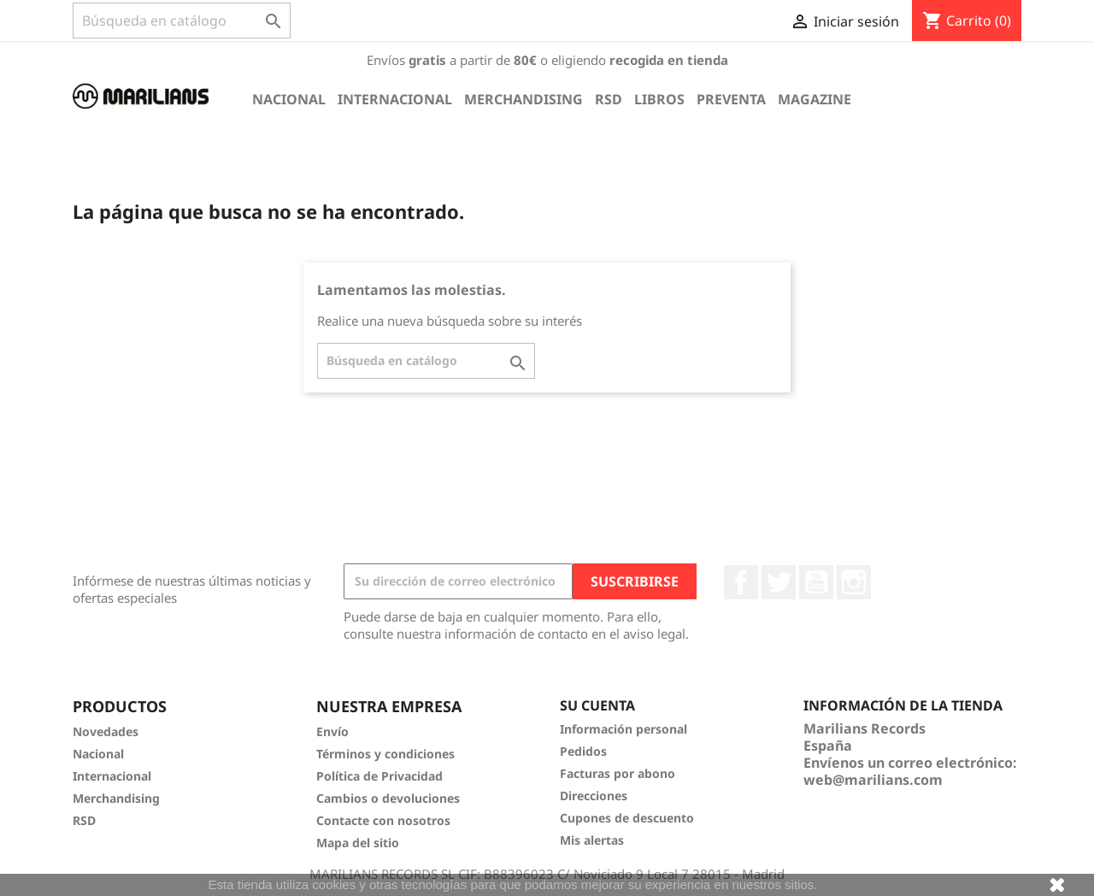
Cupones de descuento (627, 818)
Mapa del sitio (357, 842)
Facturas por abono (617, 773)
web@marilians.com (873, 779)
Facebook (741, 582)
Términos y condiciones (385, 754)
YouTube (816, 582)
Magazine (814, 99)
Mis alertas (592, 840)
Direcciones (593, 795)
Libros (659, 99)
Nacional (289, 99)
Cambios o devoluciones (388, 798)
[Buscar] (182, 20)
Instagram (854, 582)
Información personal (623, 729)
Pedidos (583, 751)
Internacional (395, 99)
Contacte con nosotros (383, 820)
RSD (608, 99)
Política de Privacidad (379, 776)
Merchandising (523, 99)
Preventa (731, 99)
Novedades (105, 731)
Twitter (779, 582)
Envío (332, 731)
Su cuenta (597, 705)
